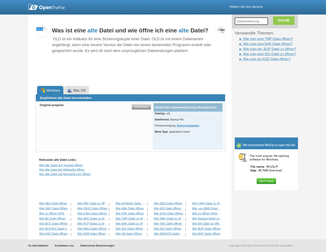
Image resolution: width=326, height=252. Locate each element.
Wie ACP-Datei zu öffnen (92, 223)
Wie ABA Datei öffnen (53, 203)
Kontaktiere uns (64, 245)
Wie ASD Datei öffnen (53, 233)
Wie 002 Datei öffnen (167, 228)
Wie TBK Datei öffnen (168, 223)
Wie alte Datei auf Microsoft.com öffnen (65, 174)
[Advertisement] (260, 71)
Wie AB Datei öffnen (128, 233)
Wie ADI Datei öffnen (167, 208)
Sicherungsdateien (188, 125)
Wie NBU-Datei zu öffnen (169, 218)
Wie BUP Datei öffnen (206, 228)
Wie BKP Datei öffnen (206, 233)
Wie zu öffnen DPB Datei (54, 213)
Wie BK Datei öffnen (52, 218)
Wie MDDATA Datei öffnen (169, 233)
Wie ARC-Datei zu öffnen (92, 218)
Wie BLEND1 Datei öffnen (54, 228)
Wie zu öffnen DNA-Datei (207, 213)
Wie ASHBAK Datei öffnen (130, 203)
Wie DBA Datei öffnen (168, 203)
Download (141, 106)
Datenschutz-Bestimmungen (97, 245)
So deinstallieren (38, 245)
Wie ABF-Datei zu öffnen (92, 203)
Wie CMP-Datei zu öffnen (207, 203)
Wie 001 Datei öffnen (129, 228)
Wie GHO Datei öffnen (168, 213)
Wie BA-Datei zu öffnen (207, 223)
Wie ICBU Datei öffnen (92, 213)
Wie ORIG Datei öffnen (92, 208)
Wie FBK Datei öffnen (129, 213)
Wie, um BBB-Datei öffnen (207, 208)
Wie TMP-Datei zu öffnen (130, 218)
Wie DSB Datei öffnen (91, 233)
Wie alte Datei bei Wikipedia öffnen (62, 169)
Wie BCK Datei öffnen (53, 223)
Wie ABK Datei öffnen (129, 208)
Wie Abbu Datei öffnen (92, 228)
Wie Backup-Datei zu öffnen (207, 218)
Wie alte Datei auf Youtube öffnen (61, 165)
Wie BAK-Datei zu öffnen (130, 223)
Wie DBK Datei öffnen (53, 208)
